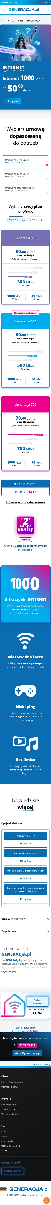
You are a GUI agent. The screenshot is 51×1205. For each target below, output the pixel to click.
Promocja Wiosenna (10, 1104)
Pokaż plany (11, 101)
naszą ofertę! (10, 2)
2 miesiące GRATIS (9, 1109)
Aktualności (6, 1141)
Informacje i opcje (25, 502)
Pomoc (4, 1131)
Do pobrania (8, 931)
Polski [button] (45, 2)
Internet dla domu (9, 1086)
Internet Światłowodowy (12, 1082)
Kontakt (4, 1136)
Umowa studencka (9, 1114)
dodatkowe (11, 823)
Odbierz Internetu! (25, 548)
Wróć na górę (41, 1064)
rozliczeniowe (14, 919)
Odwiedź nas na (10, 1162)
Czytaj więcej (8, 971)
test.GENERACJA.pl (9, 1145)
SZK (3, 1150)
